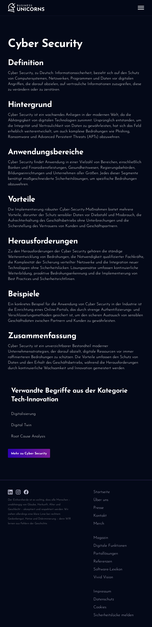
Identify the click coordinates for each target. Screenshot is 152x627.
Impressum (102, 591)
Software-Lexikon (107, 569)
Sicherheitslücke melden (113, 615)
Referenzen (102, 561)
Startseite (101, 492)
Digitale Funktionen (110, 546)
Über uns (100, 500)
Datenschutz (103, 599)
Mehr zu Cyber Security (29, 453)
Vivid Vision (103, 577)
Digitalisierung (23, 414)
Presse (98, 508)
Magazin (100, 538)
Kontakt (100, 516)
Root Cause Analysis (28, 436)
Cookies (99, 607)
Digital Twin (21, 425)
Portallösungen (105, 554)
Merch (98, 524)
